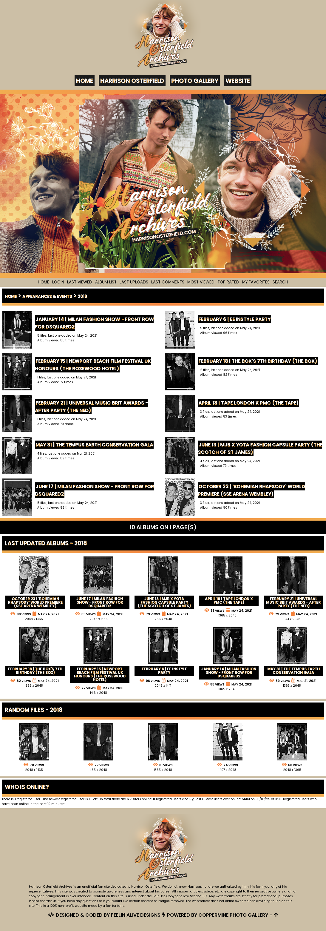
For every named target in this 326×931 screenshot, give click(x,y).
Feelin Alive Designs (135, 915)
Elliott (93, 799)
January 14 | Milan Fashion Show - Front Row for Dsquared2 (94, 323)
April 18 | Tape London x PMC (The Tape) (249, 402)
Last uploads (134, 282)
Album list (106, 282)
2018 (82, 296)
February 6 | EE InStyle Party (235, 319)
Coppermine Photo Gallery (233, 915)
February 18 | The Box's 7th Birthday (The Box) (258, 361)
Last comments (167, 282)
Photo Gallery (194, 80)
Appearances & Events (47, 296)
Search (280, 282)
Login (58, 282)
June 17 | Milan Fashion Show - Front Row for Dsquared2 (94, 490)
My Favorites (256, 282)
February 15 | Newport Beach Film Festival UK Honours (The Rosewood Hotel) (93, 365)
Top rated (228, 282)
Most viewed (200, 282)
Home (84, 80)
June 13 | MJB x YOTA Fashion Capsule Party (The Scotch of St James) (260, 448)
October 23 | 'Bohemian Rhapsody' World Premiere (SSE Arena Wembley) (251, 490)
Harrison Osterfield (132, 80)
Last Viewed (79, 282)
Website (237, 80)
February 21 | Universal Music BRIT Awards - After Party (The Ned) (91, 406)
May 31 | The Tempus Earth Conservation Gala (94, 444)
